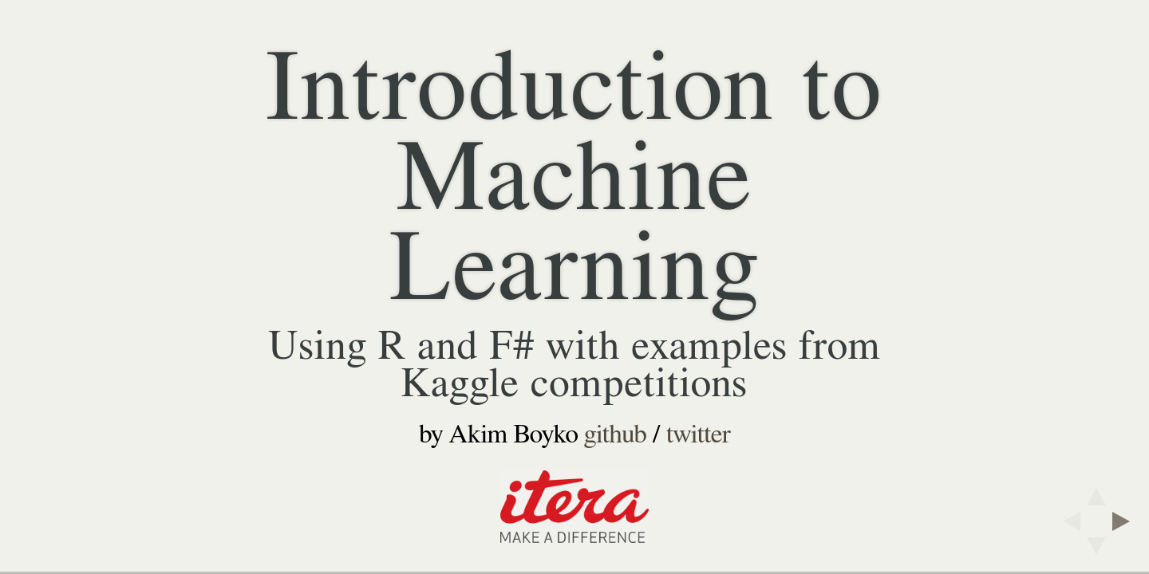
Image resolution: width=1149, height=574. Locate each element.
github (615, 434)
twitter (698, 434)
